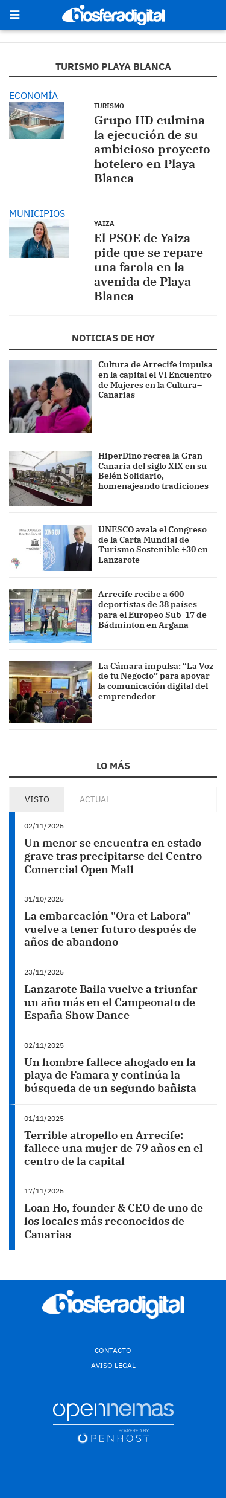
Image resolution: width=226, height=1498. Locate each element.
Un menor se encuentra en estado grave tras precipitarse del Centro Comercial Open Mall (113, 856)
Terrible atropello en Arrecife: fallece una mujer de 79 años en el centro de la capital (113, 1148)
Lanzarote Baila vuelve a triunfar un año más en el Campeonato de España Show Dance (111, 1002)
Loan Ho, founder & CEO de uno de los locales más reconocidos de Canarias (113, 1221)
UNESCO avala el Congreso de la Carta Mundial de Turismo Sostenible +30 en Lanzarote (153, 544)
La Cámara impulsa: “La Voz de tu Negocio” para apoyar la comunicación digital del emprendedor (155, 681)
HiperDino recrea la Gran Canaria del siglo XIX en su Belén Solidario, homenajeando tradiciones (153, 470)
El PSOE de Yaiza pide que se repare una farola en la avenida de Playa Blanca (148, 267)
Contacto (113, 1350)
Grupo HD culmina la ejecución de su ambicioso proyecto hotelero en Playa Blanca (152, 149)
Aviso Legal (113, 1365)
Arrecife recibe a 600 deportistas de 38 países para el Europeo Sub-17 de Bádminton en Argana (152, 609)
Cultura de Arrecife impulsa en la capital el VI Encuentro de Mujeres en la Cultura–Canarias (155, 379)
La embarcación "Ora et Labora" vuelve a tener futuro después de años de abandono (110, 929)
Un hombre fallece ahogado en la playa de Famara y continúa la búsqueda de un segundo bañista (110, 1075)
